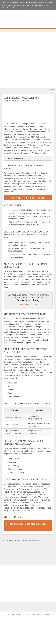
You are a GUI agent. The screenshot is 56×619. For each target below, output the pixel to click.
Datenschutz (36, 615)
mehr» (20, 8)
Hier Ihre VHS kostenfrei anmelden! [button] (26, 524)
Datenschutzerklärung (28, 300)
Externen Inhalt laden (28, 305)
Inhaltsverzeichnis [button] (14, 158)
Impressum (27, 615)
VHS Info (17, 615)
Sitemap (45, 615)
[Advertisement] (28, 60)
